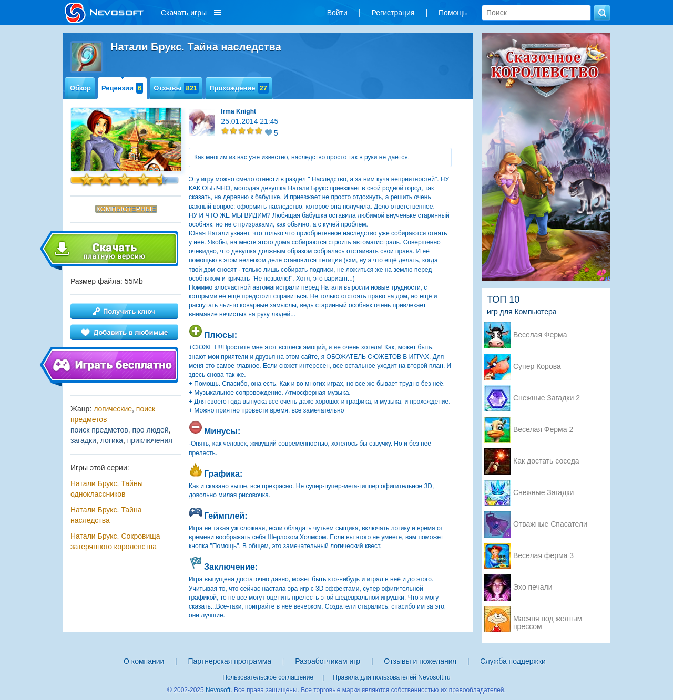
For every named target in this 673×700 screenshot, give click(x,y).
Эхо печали (533, 587)
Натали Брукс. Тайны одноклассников (106, 488)
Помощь (453, 12)
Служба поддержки (513, 661)
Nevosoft (218, 690)
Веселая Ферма (540, 335)
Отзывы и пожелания (420, 661)
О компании (144, 661)
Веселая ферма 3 (543, 556)
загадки (83, 440)
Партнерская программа (229, 661)
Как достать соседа (546, 461)
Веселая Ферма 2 (543, 430)
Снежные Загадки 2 (546, 398)
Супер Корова (537, 366)
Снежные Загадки (543, 493)
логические (113, 409)
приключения (149, 440)
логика (111, 440)
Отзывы (176, 88)
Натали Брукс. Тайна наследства (105, 515)
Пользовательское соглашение (267, 677)
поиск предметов (99, 430)
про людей (150, 430)
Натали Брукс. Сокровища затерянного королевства (115, 541)
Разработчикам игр (327, 661)
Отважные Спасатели (550, 524)
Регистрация (393, 12)
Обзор (80, 88)
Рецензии (122, 88)
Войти (337, 12)
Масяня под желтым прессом (547, 619)
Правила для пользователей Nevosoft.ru (391, 677)
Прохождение (239, 88)
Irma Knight (238, 111)
